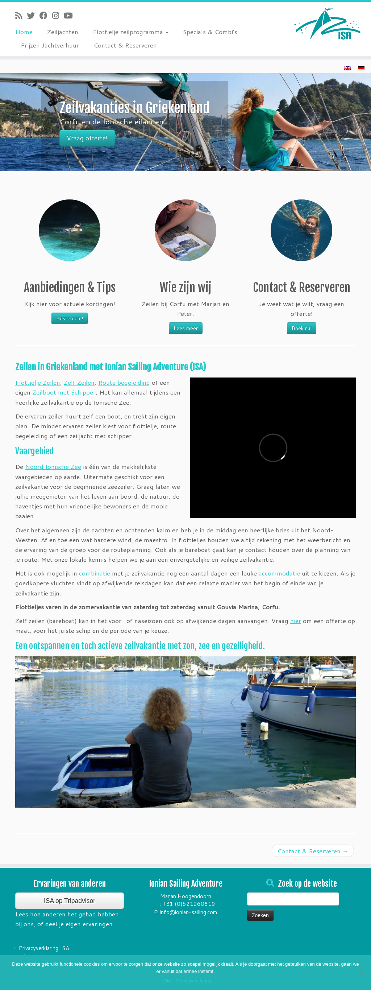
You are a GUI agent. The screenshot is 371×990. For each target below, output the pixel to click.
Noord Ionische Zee (53, 466)
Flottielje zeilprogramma (130, 31)
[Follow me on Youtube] (71, 15)
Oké (167, 980)
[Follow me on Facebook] (45, 15)
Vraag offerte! (87, 138)
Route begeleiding (124, 382)
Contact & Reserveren (125, 45)
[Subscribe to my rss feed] (21, 15)
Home (24, 31)
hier (295, 620)
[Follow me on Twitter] (33, 15)
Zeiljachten (62, 31)
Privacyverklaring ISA (44, 948)
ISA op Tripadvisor (69, 900)
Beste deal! (69, 318)
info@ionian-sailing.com (188, 912)
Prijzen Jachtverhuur (50, 45)
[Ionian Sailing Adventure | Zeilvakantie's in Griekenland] (327, 23)
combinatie (94, 573)
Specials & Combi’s (210, 31)
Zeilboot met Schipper (64, 392)
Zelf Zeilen (79, 382)
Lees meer (186, 328)
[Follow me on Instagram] (58, 15)
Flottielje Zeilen (37, 382)
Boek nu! (302, 328)
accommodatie (279, 573)
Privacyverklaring (193, 980)
